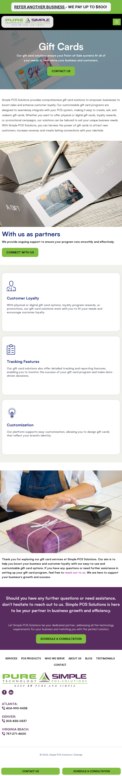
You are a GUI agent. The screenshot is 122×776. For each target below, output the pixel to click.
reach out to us (75, 572)
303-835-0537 (16, 721)
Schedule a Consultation (91, 771)
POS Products (31, 658)
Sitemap (78, 754)
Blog (88, 658)
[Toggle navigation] (117, 22)
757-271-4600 (16, 733)
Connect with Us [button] (20, 252)
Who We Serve (55, 658)
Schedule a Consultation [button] (61, 638)
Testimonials (105, 658)
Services (11, 658)
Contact (60, 664)
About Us (74, 658)
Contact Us (61, 71)
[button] (61, 7)
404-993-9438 (16, 708)
